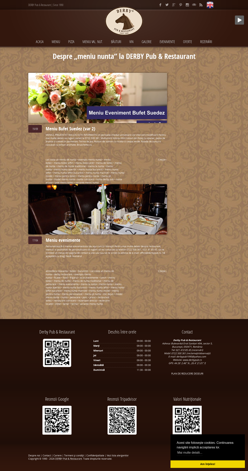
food (65, 277)
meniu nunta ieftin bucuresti (68, 172)
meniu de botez (104, 163)
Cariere (57, 455)
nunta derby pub (105, 179)
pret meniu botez (64, 182)
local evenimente (89, 277)
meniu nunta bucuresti (90, 169)
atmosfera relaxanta (57, 271)
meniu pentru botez (65, 176)
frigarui (74, 277)
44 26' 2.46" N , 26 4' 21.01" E (190, 363)
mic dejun (108, 294)
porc (85, 297)
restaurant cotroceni (65, 300)
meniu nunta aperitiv (65, 169)
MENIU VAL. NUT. (93, 41)
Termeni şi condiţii (74, 455)
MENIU (56, 41)
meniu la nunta (96, 166)
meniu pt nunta (93, 294)
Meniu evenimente (63, 240)
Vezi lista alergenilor (118, 455)
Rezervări (206, 41)
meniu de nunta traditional (71, 166)
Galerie (147, 41)
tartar (66, 304)
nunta (64, 297)
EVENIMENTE (167, 41)
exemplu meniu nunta (90, 159)
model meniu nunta (64, 179)
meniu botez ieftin (63, 163)
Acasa (40, 41)
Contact (47, 455)
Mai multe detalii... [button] (189, 452)
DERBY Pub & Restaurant (68, 458)
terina (74, 304)
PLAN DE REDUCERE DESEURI (187, 373)
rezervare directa (87, 300)
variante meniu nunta (87, 182)
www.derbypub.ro (192, 360)
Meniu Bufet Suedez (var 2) (70, 129)
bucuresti (83, 271)
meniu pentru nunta (88, 176)
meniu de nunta (62, 281)
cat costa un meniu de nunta (61, 159)
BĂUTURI (116, 41)
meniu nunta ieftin (99, 287)
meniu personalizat (72, 294)
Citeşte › (162, 159)
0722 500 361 (179, 353)
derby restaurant (63, 274)
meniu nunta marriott (97, 172)
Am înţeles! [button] (207, 464)
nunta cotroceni (85, 179)
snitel (58, 304)
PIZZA (71, 41)
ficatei (57, 277)
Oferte (187, 41)
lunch (103, 277)
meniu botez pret (84, 163)
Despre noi (34, 455)
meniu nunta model (99, 290)
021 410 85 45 (184, 350)
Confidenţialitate (95, 455)
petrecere (75, 297)
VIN (131, 41)
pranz (93, 297)
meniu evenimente (69, 284)
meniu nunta (106, 284)
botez (73, 271)
